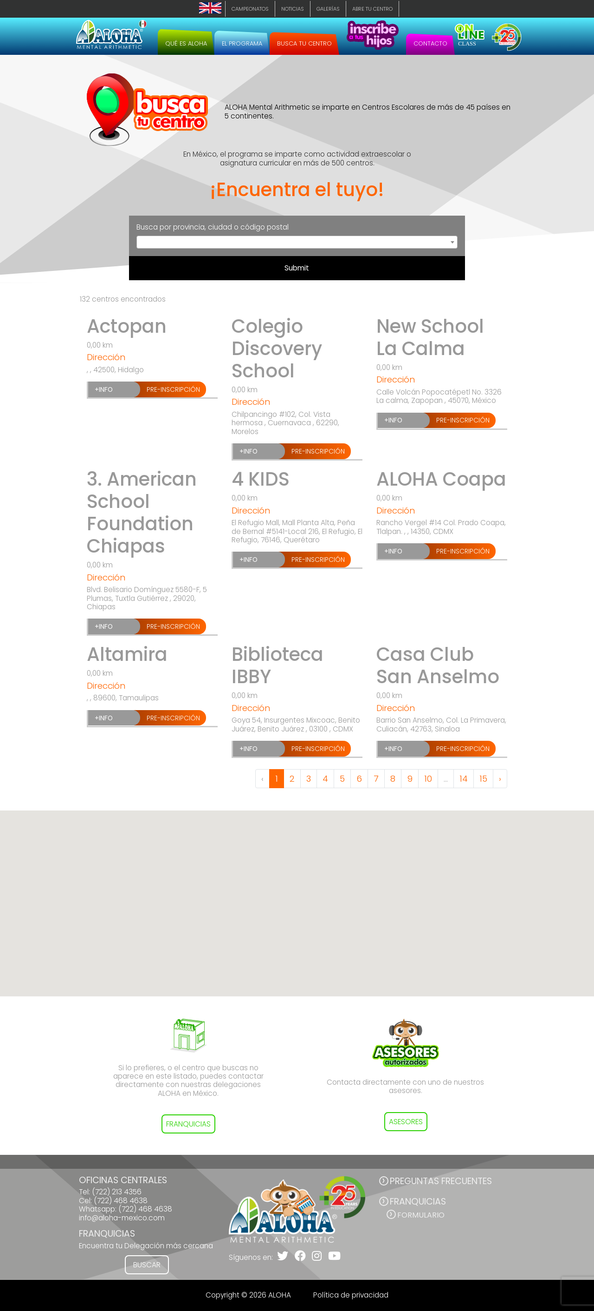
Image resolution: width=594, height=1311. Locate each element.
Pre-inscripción (173, 389)
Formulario (421, 1215)
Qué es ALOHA (186, 43)
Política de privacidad (350, 1295)
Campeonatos (250, 9)
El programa (242, 43)
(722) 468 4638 (121, 1201)
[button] (297, 894)
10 (428, 778)
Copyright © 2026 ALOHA (248, 1295)
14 (463, 778)
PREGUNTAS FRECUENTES (441, 1181)
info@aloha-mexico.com (122, 1218)
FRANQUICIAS (188, 1124)
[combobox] (297, 242)
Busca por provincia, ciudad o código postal (212, 227)
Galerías (328, 9)
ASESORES (406, 1122)
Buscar (147, 1265)
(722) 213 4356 (117, 1192)
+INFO (104, 389)
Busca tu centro (304, 43)
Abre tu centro (372, 9)
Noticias (292, 9)
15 (483, 778)
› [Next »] (500, 778)
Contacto (430, 43)
